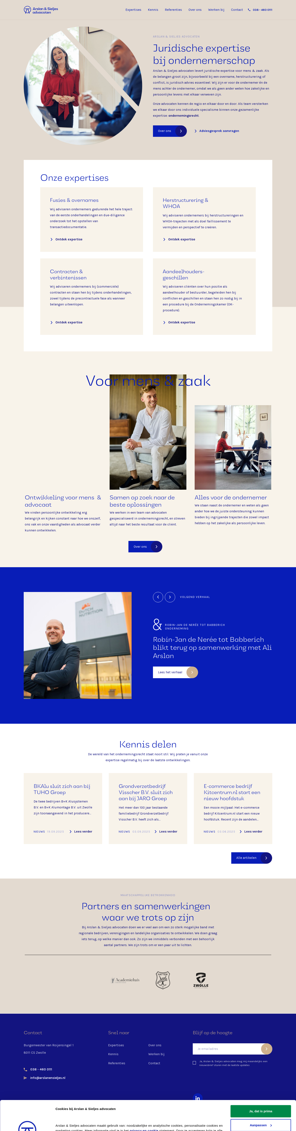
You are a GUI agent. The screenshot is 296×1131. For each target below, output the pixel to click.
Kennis (153, 10)
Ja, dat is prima (260, 1081)
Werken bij (216, 10)
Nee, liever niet (260, 1109)
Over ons (195, 10)
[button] (158, 597)
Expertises (133, 10)
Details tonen (65, 1122)
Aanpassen (261, 1095)
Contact (237, 10)
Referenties (173, 10)
